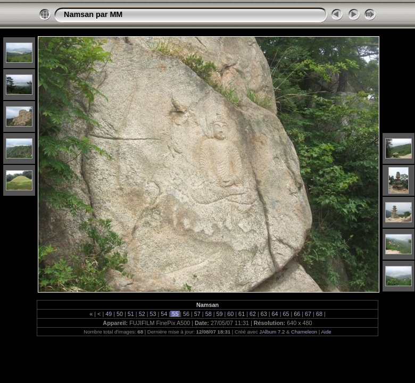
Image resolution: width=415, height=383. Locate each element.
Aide (326, 332)
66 (297, 314)
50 (119, 314)
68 (319, 314)
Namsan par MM (93, 14)
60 (230, 314)
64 (275, 314)
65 (285, 314)
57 (197, 314)
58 (208, 314)
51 (131, 314)
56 (186, 314)
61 (241, 314)
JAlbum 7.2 (272, 332)
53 (153, 314)
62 (253, 314)
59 (219, 314)
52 (142, 314)
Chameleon (304, 332)
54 (164, 314)
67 (308, 314)
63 (264, 314)
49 (108, 314)
